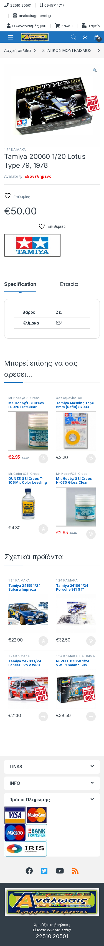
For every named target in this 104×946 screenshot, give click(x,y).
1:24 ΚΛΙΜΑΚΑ (15, 150)
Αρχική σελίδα (17, 50)
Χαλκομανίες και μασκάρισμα (69, 399)
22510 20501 (17, 5)
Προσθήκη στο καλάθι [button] (43, 458)
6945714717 (52, 5)
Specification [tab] (20, 284)
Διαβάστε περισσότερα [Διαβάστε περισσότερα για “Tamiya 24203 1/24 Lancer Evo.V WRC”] (43, 716)
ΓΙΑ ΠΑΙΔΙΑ (87, 656)
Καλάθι (64, 25)
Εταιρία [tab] (69, 284)
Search (73, 37)
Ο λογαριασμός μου (27, 25)
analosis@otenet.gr (32, 15)
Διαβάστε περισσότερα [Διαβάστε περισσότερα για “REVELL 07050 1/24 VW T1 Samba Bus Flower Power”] (91, 716)
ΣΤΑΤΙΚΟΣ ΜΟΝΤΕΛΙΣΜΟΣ (67, 50)
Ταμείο (91, 25)
